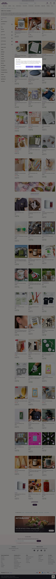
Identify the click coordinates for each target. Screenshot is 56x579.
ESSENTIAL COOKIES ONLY (29, 66)
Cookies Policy (19, 63)
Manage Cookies (18, 66)
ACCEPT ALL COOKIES (37, 66)
